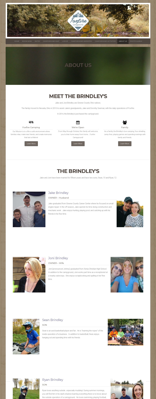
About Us (123, 41)
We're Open (78, 127)
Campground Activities (105, 41)
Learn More (31, 144)
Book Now (27, 41)
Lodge (65, 41)
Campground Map (51, 41)
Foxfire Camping (31, 127)
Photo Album (136, 41)
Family (124, 127)
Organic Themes (35, 392)
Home (16, 41)
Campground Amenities (81, 41)
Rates (37, 41)
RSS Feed (46, 392)
